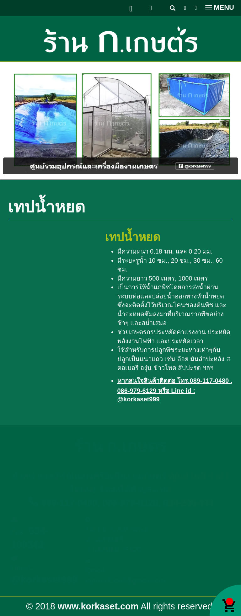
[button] (20, 120)
